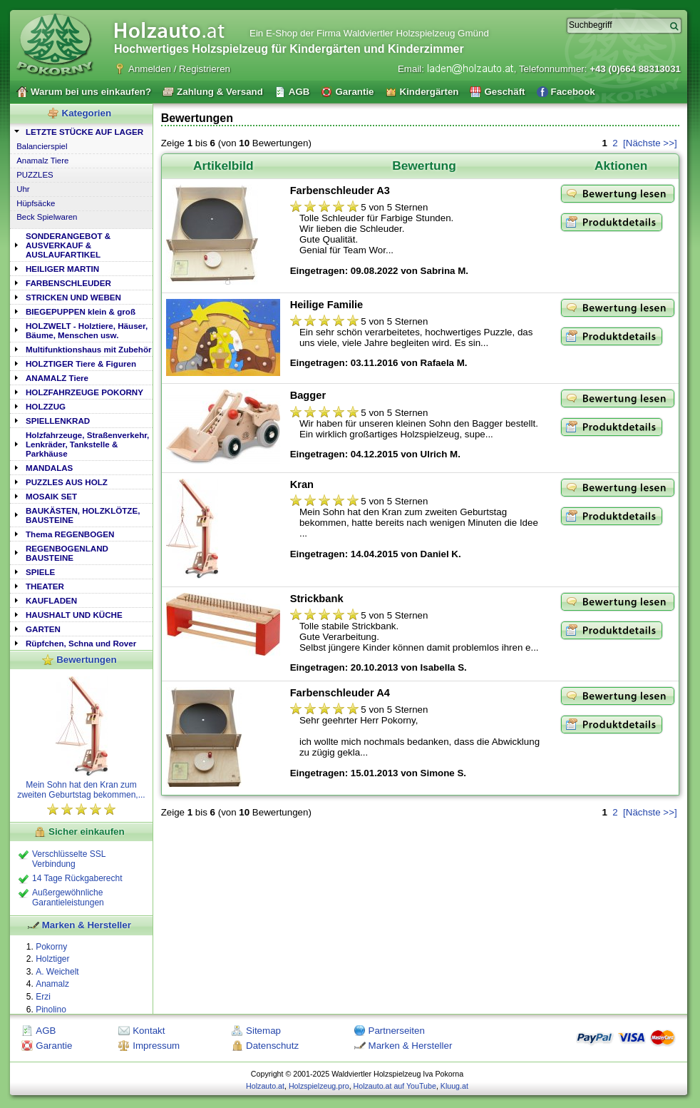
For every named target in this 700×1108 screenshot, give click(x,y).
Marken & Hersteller (86, 925)
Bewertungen (86, 659)
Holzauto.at (265, 1086)
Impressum (156, 1045)
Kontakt (149, 1030)
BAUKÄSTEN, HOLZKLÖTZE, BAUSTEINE (83, 515)
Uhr (22, 189)
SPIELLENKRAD (58, 420)
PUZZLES (34, 175)
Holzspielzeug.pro (319, 1086)
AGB (46, 1030)
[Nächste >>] (650, 143)
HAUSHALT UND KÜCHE (74, 614)
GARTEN (43, 629)
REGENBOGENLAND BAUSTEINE (67, 553)
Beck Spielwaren (46, 217)
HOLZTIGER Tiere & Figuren (81, 363)
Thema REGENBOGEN (70, 534)
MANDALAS (49, 467)
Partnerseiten (397, 1030)
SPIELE (40, 571)
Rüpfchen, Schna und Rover (81, 643)
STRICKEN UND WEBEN (73, 297)
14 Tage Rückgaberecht (77, 878)
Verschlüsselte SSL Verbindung (68, 859)
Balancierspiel (41, 146)
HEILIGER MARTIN (62, 268)
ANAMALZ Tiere (57, 377)
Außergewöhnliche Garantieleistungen (68, 898)
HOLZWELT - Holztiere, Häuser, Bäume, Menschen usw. (87, 330)
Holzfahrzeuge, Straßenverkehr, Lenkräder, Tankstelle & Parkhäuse (87, 444)
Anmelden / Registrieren (179, 68)
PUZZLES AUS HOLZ (67, 482)
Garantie (54, 1045)
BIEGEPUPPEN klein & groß (80, 311)
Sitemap (263, 1030)
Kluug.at (454, 1086)
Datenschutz (272, 1045)
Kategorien (87, 113)
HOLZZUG (46, 406)
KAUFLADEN (51, 600)
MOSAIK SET (51, 496)
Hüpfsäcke (35, 203)
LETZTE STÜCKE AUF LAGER (84, 131)
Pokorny (51, 947)
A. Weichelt (57, 972)
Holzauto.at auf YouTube (395, 1086)
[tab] (81, 130)
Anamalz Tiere (42, 160)
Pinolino (51, 1010)
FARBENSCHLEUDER (68, 283)
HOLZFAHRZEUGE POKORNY (84, 392)
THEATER (45, 586)
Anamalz (52, 984)
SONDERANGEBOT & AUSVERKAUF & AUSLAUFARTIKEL (68, 245)
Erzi (43, 997)
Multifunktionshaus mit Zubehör (88, 349)
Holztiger (52, 959)
